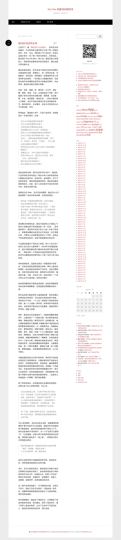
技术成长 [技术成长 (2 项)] (81, 132)
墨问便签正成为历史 (84, 89)
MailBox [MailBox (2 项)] (91, 119)
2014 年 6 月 (81, 241)
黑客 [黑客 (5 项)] (89, 135)
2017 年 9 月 (81, 204)
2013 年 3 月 (81, 274)
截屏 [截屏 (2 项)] (77, 132)
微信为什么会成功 (38, 47)
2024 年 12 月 (82, 158)
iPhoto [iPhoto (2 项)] (95, 116)
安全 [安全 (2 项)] (87, 130)
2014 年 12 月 (82, 231)
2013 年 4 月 (81, 272)
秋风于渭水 (81, 343)
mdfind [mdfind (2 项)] (78, 122)
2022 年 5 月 (81, 178)
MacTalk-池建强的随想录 (60, 9)
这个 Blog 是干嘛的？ (92, 356)
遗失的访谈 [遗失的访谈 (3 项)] (83, 135)
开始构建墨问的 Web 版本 (86, 78)
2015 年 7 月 (81, 224)
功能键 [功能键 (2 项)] (78, 130)
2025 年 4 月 (81, 154)
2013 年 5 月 (81, 270)
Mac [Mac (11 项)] (100, 116)
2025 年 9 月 (81, 149)
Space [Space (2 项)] (89, 124)
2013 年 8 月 (81, 263)
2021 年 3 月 (81, 189)
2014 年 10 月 (82, 235)
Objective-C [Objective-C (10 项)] (89, 121)
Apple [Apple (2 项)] (95, 110)
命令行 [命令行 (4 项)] (82, 130)
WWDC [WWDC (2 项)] (90, 127)
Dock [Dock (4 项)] (78, 116)
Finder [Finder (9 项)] (84, 116)
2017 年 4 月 (81, 206)
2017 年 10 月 (82, 202)
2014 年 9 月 (81, 237)
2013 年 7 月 (81, 266)
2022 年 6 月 (81, 176)
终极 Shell (88, 350)
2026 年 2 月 (81, 143)
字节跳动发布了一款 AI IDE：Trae (88, 98)
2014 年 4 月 (81, 246)
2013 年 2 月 (81, 276)
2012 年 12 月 (82, 281)
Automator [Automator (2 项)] (88, 113)
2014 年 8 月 (81, 239)
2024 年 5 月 (81, 163)
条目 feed (81, 378)
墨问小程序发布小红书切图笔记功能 (89, 100)
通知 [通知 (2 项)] (77, 135)
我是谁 (38, 22)
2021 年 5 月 (81, 187)
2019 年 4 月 (81, 196)
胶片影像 (50, 22)
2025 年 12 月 (82, 145)
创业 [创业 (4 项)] (100, 127)
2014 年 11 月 (82, 233)
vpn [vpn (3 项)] (86, 127)
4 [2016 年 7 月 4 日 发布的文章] (78, 300)
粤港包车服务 (82, 326)
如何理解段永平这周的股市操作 (87, 96)
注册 (79, 373)
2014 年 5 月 (81, 244)
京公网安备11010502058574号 (40, 532)
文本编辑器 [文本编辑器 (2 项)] (90, 132)
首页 (13, 22)
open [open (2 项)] (98, 122)
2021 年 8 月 (81, 185)
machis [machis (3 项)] (78, 119)
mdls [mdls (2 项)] (81, 122)
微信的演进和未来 (27, 43)
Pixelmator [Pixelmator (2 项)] (79, 124)
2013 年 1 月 (81, 279)
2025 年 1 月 (81, 156)
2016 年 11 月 (82, 209)
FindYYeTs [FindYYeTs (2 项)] (90, 116)
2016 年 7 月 (81, 211)
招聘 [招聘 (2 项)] (85, 132)
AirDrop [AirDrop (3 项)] (78, 110)
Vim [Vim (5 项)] (82, 127)
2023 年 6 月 (81, 167)
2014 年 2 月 (81, 250)
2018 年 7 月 (81, 200)
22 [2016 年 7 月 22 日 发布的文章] (93, 307)
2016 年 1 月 (81, 215)
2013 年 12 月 (82, 255)
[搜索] (100, 36)
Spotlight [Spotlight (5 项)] (95, 124)
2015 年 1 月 (81, 228)
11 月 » (83, 315)
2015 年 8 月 (81, 222)
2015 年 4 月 (81, 226)
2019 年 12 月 (82, 193)
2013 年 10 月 (82, 259)
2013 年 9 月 (81, 261)
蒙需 (79, 356)
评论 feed (81, 380)
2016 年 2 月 (81, 213)
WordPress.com (87, 532)
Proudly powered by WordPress (59, 532)
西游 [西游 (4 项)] (100, 132)
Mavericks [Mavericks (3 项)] (97, 119)
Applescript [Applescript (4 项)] (80, 113)
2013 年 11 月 (82, 257)
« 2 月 (78, 315)
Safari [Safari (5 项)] (84, 124)
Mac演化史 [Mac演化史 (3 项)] (85, 119)
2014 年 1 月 (81, 252)
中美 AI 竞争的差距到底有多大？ (87, 74)
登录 (79, 375)
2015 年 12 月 (82, 217)
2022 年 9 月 (81, 171)
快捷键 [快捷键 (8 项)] (99, 130)
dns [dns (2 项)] (98, 113)
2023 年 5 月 (81, 169)
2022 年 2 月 (81, 182)
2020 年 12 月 (82, 191)
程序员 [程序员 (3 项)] (96, 132)
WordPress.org (82, 382)
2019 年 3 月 (81, 198)
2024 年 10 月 (82, 160)
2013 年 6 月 (81, 268)
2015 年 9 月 (81, 220)
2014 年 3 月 (81, 248)
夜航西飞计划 (25, 22)
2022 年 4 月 (81, 180)
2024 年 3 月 (81, 165)
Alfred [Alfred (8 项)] (85, 110)
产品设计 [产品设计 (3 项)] (95, 127)
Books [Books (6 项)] (94, 113)
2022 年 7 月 (81, 174)
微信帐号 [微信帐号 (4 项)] (92, 130)
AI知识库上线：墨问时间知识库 (87, 76)
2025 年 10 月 (82, 147)
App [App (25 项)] (91, 109)
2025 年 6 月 (81, 152)
